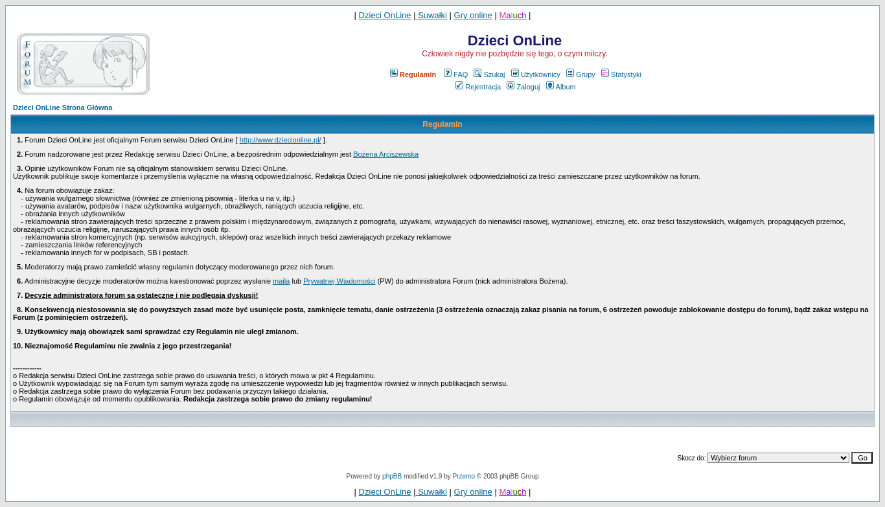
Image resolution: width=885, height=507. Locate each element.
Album (561, 87)
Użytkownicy (535, 74)
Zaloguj (523, 87)
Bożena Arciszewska (386, 154)
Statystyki (621, 74)
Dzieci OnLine (385, 15)
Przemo (464, 476)
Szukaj (489, 74)
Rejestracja (478, 87)
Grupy (580, 74)
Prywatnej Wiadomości (339, 281)
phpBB (392, 476)
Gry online (473, 15)
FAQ (456, 74)
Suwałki (431, 15)
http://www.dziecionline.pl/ (280, 140)
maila (281, 281)
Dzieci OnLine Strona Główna (62, 107)
